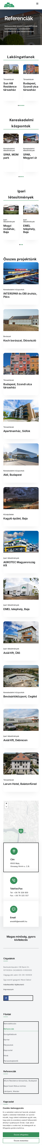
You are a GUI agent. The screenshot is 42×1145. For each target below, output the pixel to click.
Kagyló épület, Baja (15, 518)
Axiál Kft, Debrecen (15, 740)
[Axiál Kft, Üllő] (21, 623)
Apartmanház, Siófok (16, 431)
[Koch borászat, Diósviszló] (21, 310)
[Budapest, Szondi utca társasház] (31, 65)
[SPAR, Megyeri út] (31, 135)
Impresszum (8, 989)
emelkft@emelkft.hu (18, 921)
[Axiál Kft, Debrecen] (21, 710)
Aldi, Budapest (12, 474)
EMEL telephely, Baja (29, 229)
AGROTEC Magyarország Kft (19, 564)
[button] (18, 105)
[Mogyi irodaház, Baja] (11, 206)
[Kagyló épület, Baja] (21, 488)
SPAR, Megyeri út (30, 156)
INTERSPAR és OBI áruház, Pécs (20, 295)
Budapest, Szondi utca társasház (30, 86)
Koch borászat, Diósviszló (19, 340)
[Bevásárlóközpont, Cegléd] (21, 666)
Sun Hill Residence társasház (10, 86)
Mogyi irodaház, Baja (9, 229)
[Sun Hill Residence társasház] (11, 65)
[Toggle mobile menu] (37, 3)
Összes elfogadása (21, 1135)
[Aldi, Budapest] (21, 445)
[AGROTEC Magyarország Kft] (21, 532)
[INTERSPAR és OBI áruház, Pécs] (21, 264)
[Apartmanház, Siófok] (21, 401)
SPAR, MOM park (10, 156)
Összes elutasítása (21, 1141)
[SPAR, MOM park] (11, 135)
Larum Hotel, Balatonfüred (20, 784)
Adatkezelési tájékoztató (13, 984)
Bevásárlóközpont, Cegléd (20, 696)
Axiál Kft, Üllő (11, 652)
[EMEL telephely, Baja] (31, 206)
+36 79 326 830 (21, 892)
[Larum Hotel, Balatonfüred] (21, 754)
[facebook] (6, 998)
